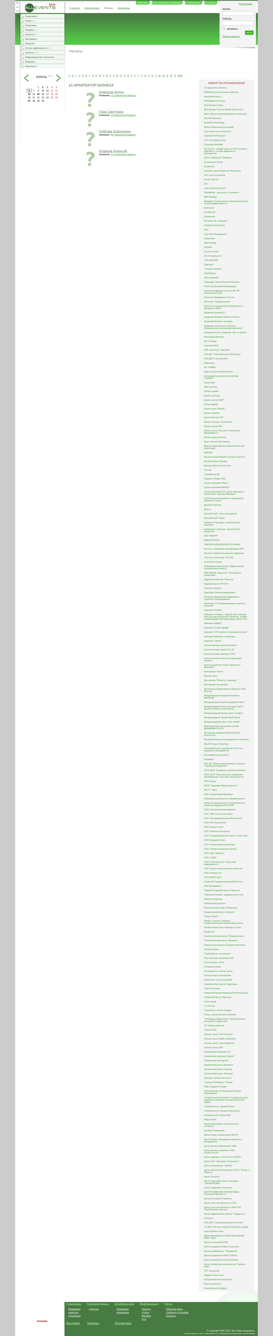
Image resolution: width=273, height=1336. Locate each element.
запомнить (232, 29)
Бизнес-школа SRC (213, 426)
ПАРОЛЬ (227, 19)
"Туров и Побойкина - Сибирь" (218, 1082)
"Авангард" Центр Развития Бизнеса (221, 282)
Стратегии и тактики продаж (217, 1010)
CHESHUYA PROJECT (215, 136)
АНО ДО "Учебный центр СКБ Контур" (222, 354)
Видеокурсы (31, 66)
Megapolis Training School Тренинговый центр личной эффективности (226, 202)
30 (43, 101)
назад (26, 78)
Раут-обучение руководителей (218, 958)
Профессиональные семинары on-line (222, 927)
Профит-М (209, 932)
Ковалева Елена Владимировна (219, 592)
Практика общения (213, 899)
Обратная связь (17, 10)
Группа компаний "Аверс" (216, 483)
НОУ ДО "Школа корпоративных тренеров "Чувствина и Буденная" (224, 764)
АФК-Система (210, 387)
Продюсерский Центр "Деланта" (219, 912)
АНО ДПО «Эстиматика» (216, 358)
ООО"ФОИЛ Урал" (213, 877)
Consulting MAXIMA (213, 144)
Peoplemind (209, 216)
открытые (73, 1312)
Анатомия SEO (211, 345)
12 (56, 90)
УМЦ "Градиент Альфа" (215, 1086)
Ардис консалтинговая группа (218, 371)
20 (29, 97)
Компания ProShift (213, 610)
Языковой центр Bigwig (215, 1288)
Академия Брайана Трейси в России (221, 317)
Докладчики (124, 8)
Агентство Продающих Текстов (219, 297)
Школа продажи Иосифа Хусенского (221, 1246)
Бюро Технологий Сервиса (217, 441)
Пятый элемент (211, 949)
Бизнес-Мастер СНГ (214, 417)
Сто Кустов (209, 1006)
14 (33, 94)
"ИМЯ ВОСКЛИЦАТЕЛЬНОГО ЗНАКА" (222, 544)
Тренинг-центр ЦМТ (213, 1047)
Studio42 (208, 247)
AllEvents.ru (31, 4)
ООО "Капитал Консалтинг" (217, 831)
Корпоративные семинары (167, 2)
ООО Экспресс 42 (212, 873)
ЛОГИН (226, 9)
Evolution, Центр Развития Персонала (222, 171)
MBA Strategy (210, 197)
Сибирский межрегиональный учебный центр (226, 993)
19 (56, 94)
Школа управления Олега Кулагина (221, 1260)
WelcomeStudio (211, 277)
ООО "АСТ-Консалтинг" (215, 822)
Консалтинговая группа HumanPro (220, 645)
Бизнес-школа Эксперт (215, 437)
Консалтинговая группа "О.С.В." (219, 649)
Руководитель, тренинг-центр (218, 971)
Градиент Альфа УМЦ (214, 478)
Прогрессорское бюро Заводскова (220, 908)
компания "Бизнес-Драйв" (216, 627)
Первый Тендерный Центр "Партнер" (222, 890)
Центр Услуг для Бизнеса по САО (220, 1203)
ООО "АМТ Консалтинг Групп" (218, 814)
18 (52, 94)
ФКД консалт (210, 1119)
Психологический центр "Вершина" (221, 940)
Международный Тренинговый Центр (222, 717)
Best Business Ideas (213, 105)
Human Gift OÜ (211, 179)
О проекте (74, 8)
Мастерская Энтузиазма (216, 684)
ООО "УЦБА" (210, 857)
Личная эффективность (36, 48)
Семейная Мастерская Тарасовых (220, 984)
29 (38, 101)
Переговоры (31, 25)
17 (47, 94)
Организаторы (91, 8)
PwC (206, 230)
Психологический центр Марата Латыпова (224, 945)
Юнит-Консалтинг (212, 1284)
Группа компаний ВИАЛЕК (216, 487)
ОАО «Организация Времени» (218, 794)
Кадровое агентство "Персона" (219, 579)
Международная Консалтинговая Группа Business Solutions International (223, 707)
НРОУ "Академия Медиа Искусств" (221, 785)
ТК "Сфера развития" (214, 1025)
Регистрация (245, 4)
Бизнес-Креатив (212, 413)
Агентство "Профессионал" (217, 301)
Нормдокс (209, 759)
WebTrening (209, 273)
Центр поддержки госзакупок (218, 1187)
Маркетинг (30, 43)
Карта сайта (17, 6)
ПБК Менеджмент (212, 886)
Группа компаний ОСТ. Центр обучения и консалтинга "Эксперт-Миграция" (224, 493)
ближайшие (74, 1309)
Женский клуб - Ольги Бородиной (220, 513)
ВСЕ (180, 75)
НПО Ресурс (210, 781)
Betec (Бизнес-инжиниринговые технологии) (225, 114)
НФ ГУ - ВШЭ (210, 790)
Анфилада (209, 363)
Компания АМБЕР (212, 623)
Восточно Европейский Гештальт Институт (224, 457)
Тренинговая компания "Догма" (219, 1056)
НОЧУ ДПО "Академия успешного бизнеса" (225, 770)
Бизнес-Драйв (211, 404)
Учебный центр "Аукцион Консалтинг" (222, 1111)
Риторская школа (212, 967)
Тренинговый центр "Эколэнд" (218, 1073)
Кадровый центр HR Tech (216, 584)
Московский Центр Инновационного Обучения (226, 739)
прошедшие (74, 1316)
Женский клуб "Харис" (215, 518)
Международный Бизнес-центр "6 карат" (223, 713)
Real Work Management (215, 234)
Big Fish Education (212, 118)
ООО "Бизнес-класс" (214, 827)
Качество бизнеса (212, 588)
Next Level (209, 208)
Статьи (145, 1312)
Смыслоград (210, 1001)
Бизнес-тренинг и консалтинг (218, 422)
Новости (146, 1309)
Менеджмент (31, 39)
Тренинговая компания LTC (217, 1052)
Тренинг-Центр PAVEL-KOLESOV (220, 1039)
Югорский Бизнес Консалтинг (218, 1279)
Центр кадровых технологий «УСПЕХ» (223, 1157)
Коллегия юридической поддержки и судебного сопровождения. (221, 598)
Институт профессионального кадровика (224, 553)
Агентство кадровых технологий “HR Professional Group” (221, 292)
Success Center (211, 251)
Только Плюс (210, 1030)
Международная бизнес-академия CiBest (224, 702)
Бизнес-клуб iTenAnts (214, 409)
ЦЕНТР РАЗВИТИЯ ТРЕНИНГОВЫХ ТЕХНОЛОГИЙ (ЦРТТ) (221, 1193)
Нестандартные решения (216, 755)
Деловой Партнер (212, 505)
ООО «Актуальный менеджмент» (220, 809)
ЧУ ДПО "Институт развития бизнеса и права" (226, 1227)
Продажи (29, 30)
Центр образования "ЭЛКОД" (218, 1165)
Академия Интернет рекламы (218, 321)
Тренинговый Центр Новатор (218, 1069)
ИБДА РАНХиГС (212, 540)
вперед (58, 78)
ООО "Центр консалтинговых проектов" (223, 868)
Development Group (213, 162)
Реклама (146, 1316)
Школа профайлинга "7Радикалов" (221, 1251)
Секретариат (31, 16)
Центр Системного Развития (218, 1198)
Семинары (142, 2)
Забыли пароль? (231, 36)
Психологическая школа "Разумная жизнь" (224, 936)
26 (56, 97)
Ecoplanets (209, 166)
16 (43, 94)
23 (43, 97)
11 (52, 90)
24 (47, 97)
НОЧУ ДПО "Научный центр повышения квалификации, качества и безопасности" (224, 775)
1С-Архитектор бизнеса (123, 95)
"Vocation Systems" (213, 269)
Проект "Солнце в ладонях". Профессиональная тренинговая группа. (223, 922)
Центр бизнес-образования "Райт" (220, 1146)
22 (38, 97)
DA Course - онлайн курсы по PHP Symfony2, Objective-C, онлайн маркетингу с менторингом (225, 151)
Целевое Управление (214, 1130)
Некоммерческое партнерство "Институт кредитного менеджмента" (223, 749)
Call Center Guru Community (217, 131)
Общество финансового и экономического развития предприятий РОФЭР (224, 804)
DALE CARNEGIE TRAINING (217, 158)
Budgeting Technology (214, 122)
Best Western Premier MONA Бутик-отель (223, 109)
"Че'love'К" (209, 1218)
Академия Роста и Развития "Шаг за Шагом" (225, 332)
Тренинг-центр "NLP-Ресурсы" (218, 1034)
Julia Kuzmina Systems (215, 188)
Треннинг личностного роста (217, 1078)
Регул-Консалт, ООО (214, 962)
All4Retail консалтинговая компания (221, 92)
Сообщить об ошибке (177, 1312)
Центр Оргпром (211, 1176)
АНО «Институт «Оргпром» (217, 350)
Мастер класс (210, 676)
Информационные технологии (39, 57)
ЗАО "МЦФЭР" (211, 536)
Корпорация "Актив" (213, 671)
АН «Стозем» (210, 341)
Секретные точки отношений (218, 980)
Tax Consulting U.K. (213, 256)
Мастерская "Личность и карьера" (220, 680)
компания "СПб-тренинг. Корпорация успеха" (225, 632)
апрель (41, 76)
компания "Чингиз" (213, 641)
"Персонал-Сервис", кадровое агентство (223, 895)
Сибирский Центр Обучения (217, 997)
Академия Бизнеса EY (215, 312)
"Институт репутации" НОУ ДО (219, 557)
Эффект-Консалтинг (214, 1275)
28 (33, 101)
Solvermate (209, 238)
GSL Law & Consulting (214, 175)
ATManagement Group (214, 101)
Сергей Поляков (212, 988)
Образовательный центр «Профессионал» (225, 798)
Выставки (211, 2)
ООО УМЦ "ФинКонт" (214, 853)
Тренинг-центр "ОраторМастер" (219, 1043)
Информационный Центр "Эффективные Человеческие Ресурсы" (224, 567)
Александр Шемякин (214, 337)
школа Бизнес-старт (214, 1231)
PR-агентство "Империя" (216, 221)
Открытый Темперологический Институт (223, 881)
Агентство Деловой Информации (220, 286)
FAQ (144, 1319)
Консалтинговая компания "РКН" (220, 654)
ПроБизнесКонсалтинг (215, 903)
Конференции (193, 2)
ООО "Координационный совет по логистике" (226, 836)
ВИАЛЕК (208, 452)
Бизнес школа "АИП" (214, 400)
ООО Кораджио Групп (214, 840)
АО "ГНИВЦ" (210, 367)
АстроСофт (209, 382)
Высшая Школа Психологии (217, 465)
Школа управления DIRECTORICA (220, 1255)
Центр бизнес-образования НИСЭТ (221, 1135)
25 (52, 97)
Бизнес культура (212, 395)
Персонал (30, 34)
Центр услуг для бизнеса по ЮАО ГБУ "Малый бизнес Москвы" (222, 1208)
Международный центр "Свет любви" (222, 722)
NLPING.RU (209, 212)
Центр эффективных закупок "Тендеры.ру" (225, 1214)
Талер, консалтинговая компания (220, 1014)
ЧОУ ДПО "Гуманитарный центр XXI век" (223, 1222)
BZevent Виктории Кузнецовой (218, 127)
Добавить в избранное (17, 2)
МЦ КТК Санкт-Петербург (216, 744)
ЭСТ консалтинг (212, 1271)
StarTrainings (210, 243)
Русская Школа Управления (217, 975)
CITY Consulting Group (215, 140)
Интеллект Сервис (213, 562)
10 (47, 90)
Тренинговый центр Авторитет (218, 1065)
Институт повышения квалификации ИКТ (224, 549)
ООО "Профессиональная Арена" (220, 849)
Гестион (208, 470)
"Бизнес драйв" (211, 391)
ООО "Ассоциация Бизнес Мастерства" (223, 818)
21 (33, 97)
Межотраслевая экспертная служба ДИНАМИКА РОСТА (221, 727)
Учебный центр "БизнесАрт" (217, 1115)
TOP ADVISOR (211, 260)
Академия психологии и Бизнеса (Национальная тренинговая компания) (223, 327)
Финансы (29, 52)
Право (28, 21)
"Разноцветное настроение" (217, 954)
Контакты (171, 1316)
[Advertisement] (159, 63)
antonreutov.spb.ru (212, 96)
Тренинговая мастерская (216, 1060)
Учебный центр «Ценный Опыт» (219, 1106)
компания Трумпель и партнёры (219, 636)
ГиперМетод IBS (212, 474)
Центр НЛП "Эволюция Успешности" (221, 1161)
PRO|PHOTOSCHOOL (214, 225)
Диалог (207, 509)
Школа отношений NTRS (216, 1242)
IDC (206, 184)
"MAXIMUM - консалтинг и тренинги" (221, 192)
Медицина (30, 62)
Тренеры (108, 8)
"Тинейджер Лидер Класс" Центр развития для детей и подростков (224, 1020)
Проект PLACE (211, 916)
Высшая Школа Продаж (215, 461)
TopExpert (208, 264)
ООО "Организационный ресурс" (220, 844)
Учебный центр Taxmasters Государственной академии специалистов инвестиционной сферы (225, 1099)
